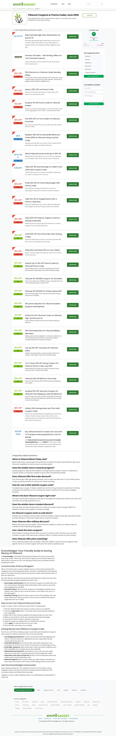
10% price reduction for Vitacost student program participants (42, 305)
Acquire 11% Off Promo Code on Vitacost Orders (42, 104)
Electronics (87, 702)
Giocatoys (83, 690)
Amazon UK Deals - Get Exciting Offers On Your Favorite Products (43, 57)
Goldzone (74, 690)
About (40, 718)
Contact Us (47, 718)
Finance (17, 705)
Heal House (88, 69)
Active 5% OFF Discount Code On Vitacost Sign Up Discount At (43, 316)
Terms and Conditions (60, 718)
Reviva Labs (88, 66)
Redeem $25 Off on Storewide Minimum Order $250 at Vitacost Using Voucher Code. (42, 137)
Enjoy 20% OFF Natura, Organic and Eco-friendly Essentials (43, 219)
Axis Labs (87, 59)
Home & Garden (67, 705)
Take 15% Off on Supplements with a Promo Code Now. (41, 200)
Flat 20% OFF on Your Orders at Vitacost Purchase (42, 120)
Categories (54, 4)
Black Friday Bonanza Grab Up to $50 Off (43, 153)
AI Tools (17, 702)
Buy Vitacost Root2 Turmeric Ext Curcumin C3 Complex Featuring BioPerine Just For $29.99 (43, 434)
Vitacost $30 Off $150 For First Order (40, 378)
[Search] (102, 4)
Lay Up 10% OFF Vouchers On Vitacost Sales (41, 349)
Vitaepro (65, 690)
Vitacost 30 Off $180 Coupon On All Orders (43, 278)
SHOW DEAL (73, 36)
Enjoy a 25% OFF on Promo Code (39, 89)
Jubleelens (88, 56)
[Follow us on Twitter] (102, 725)
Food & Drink (25, 705)
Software (17, 708)
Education (78, 702)
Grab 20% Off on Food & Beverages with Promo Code (42, 184)
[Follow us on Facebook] (102, 722)
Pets (88, 705)
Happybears (88, 62)
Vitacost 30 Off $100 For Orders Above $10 (43, 291)
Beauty (42, 702)
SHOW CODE (73, 74)
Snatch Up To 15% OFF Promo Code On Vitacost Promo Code (42, 264)
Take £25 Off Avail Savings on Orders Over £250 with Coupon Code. (43, 168)
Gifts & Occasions (43, 705)
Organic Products (48, 690)
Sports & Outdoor (27, 708)
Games (34, 705)
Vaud (58, 690)
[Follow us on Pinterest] (102, 728)
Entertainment (96, 702)
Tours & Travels (39, 708)
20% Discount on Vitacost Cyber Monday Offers (43, 73)
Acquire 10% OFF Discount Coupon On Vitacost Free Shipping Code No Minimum (43, 392)
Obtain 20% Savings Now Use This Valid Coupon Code (42, 409)
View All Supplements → (93, 76)
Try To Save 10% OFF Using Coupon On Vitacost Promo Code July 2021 (41, 364)
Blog (69, 4)
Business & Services (52, 702)
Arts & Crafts (25, 702)
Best (63, 4)
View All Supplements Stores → (24, 690)
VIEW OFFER (73, 57)
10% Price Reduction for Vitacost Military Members (42, 332)
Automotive (35, 702)
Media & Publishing (79, 705)
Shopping (95, 705)
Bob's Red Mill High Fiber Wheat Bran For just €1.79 (42, 36)
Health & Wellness (55, 705)
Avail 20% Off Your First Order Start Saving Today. (43, 235)
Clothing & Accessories (67, 702)
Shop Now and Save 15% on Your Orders (42, 250)
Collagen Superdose (90, 72)
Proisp (38, 690)
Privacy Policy (73, 718)
